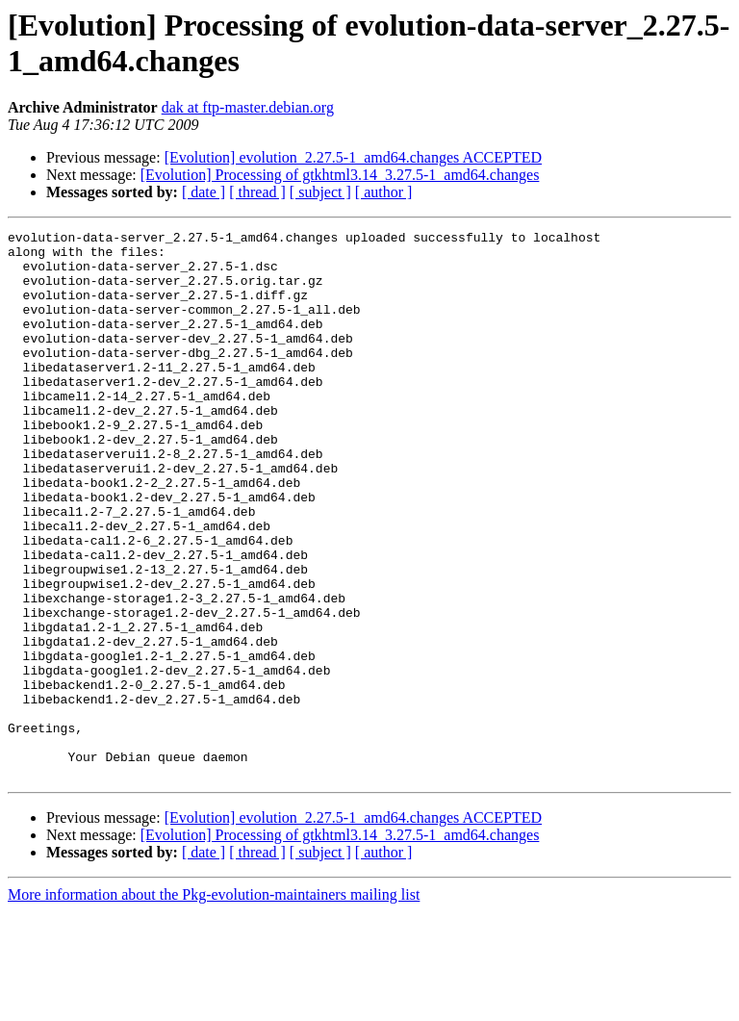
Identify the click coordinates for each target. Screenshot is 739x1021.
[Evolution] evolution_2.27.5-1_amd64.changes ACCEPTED (353, 157)
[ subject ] (320, 192)
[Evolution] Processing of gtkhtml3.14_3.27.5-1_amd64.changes (340, 174)
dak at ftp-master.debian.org (248, 107)
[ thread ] (257, 192)
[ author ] (384, 192)
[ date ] (203, 192)
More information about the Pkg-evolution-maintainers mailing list (214, 1004)
